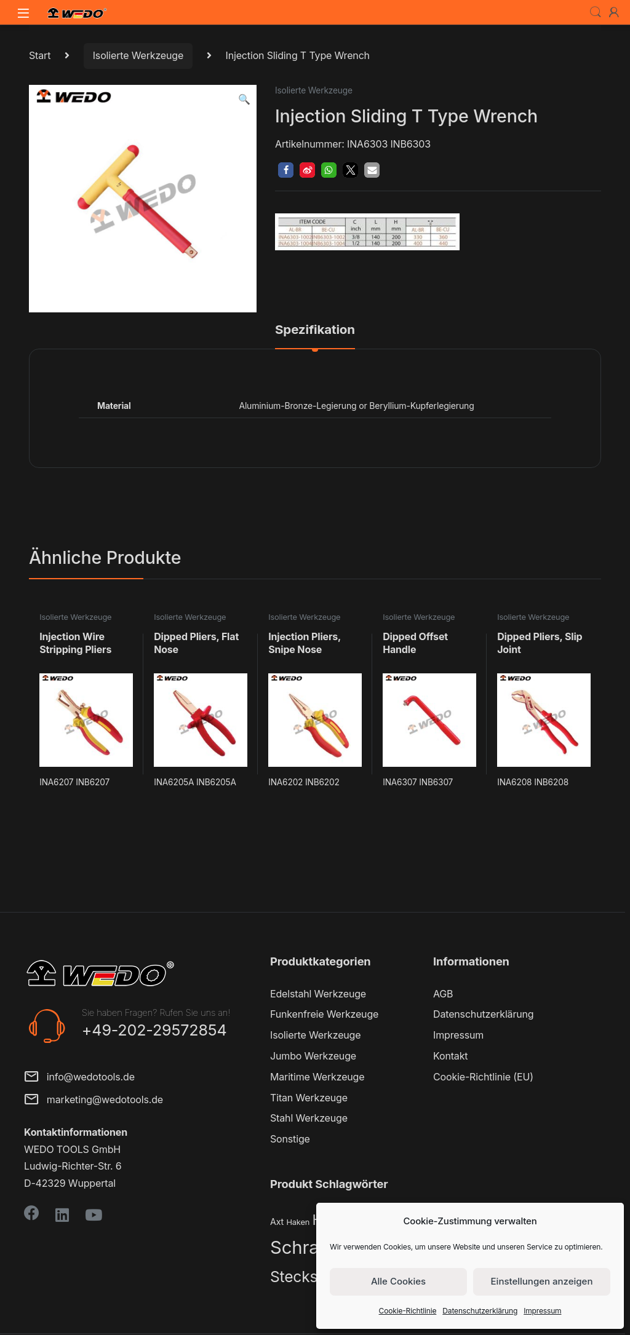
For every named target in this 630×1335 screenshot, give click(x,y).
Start (39, 55)
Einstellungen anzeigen (542, 1281)
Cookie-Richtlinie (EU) (483, 1077)
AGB (443, 994)
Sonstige (290, 1139)
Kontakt (450, 1056)
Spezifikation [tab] (315, 330)
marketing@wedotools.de (93, 1100)
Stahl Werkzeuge (309, 1118)
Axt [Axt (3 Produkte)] (277, 1221)
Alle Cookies (398, 1281)
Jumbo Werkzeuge (313, 1056)
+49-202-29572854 (154, 1030)
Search (595, 12)
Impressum (542, 1310)
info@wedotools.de (79, 1077)
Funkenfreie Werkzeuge (324, 1014)
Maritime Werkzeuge (317, 1077)
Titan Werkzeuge (309, 1097)
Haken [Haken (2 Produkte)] (297, 1222)
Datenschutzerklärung (479, 1310)
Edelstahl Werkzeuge (318, 994)
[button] (244, 99)
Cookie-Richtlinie (408, 1310)
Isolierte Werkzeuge (138, 55)
